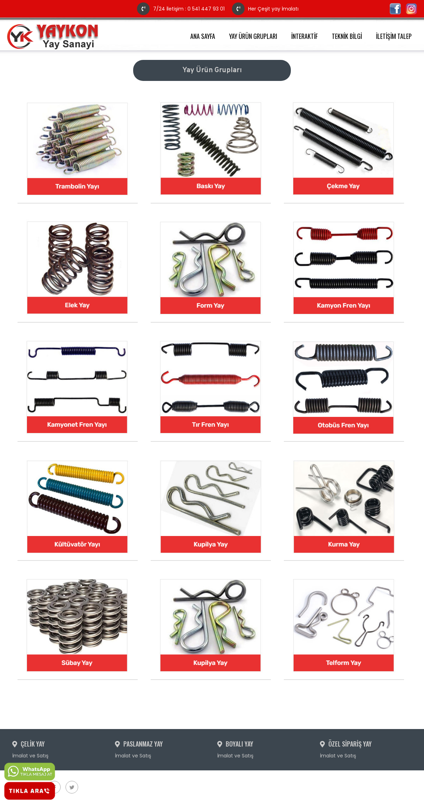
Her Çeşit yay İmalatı (265, 8)
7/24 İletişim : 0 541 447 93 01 (181, 8)
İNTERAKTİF (304, 36)
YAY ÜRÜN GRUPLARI (253, 36)
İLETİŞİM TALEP (394, 36)
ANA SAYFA (202, 36)
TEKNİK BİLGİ (347, 36)
